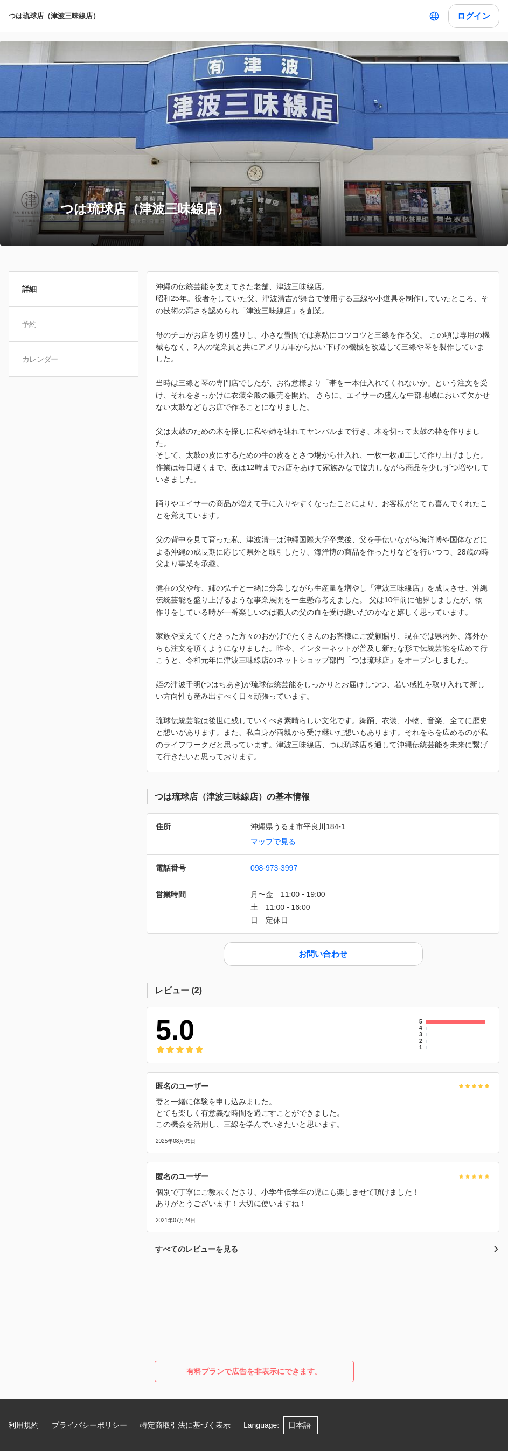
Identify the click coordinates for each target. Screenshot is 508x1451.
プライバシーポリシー (89, 1425)
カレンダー (42, 359)
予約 (31, 324)
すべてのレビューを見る (327, 1249)
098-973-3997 (273, 868)
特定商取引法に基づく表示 (185, 1425)
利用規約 (24, 1425)
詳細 (31, 289)
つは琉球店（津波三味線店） (54, 16)
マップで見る (273, 841)
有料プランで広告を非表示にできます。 (254, 1371)
